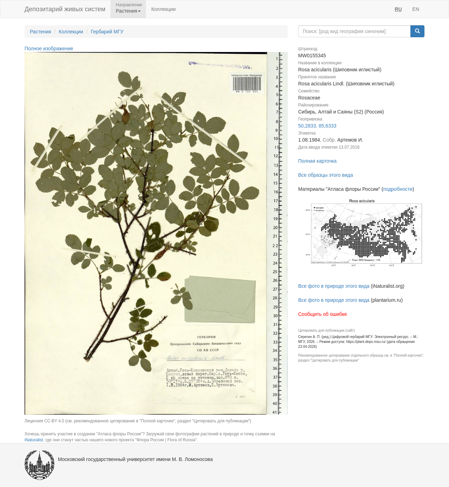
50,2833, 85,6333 (317, 126)
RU (398, 9)
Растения (40, 31)
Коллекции (163, 9)
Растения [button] (128, 11)
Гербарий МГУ (107, 31)
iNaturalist (34, 439)
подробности (398, 189)
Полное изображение (49, 48)
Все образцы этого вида (325, 175)
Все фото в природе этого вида (333, 286)
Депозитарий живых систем (65, 9)
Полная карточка (317, 161)
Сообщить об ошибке (322, 314)
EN (416, 9)
